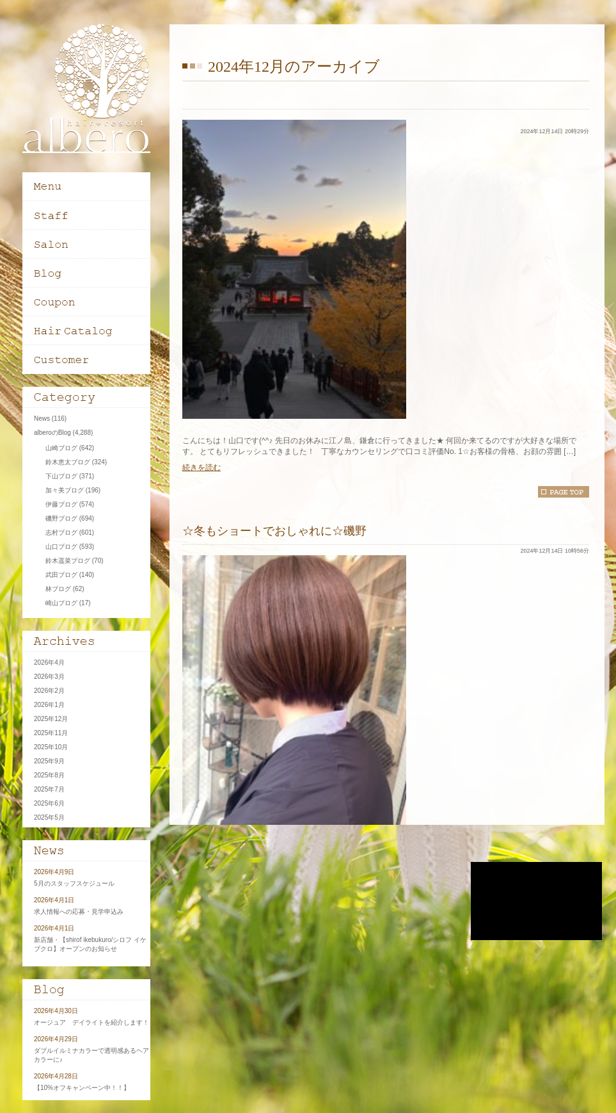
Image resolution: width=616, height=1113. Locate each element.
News (42, 418)
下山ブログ (61, 476)
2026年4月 (49, 662)
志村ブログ (61, 532)
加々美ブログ (64, 490)
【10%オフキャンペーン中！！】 (82, 1087)
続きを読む (201, 467)
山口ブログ (61, 546)
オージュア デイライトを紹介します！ (91, 1022)
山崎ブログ (61, 447)
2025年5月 (49, 817)
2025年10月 (51, 747)
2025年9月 (49, 761)
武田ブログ (61, 574)
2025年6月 (49, 803)
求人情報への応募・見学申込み (78, 911)
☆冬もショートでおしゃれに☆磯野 (274, 530)
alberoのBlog (52, 432)
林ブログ (58, 588)
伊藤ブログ (61, 504)
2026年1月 (49, 704)
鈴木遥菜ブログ (67, 560)
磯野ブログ (61, 518)
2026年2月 (49, 690)
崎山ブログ (61, 602)
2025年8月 (49, 775)
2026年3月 (49, 676)
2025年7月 (49, 789)
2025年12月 (51, 718)
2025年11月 (51, 732)
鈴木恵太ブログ (67, 462)
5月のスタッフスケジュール (74, 883)
